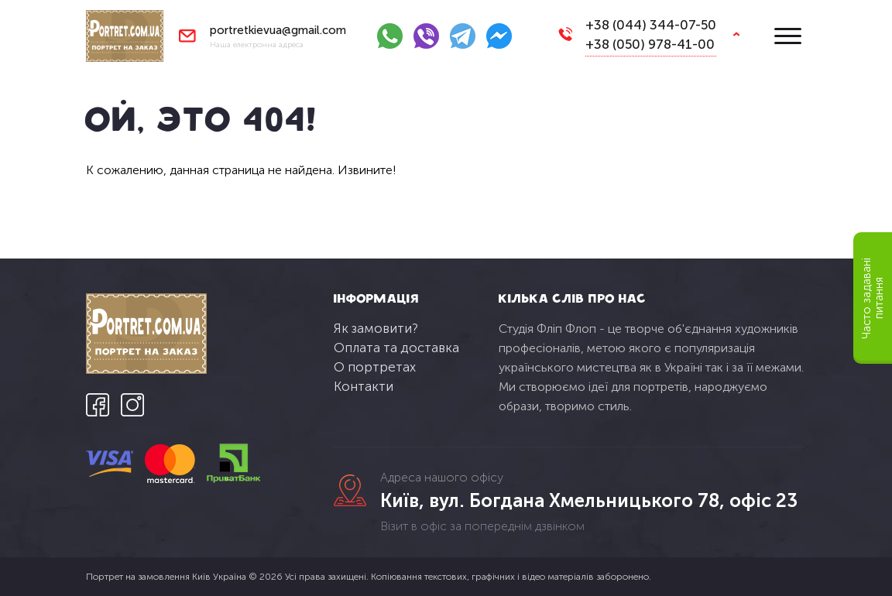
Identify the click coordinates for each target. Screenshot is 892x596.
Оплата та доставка (396, 347)
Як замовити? (376, 328)
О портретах (375, 367)
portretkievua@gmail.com (278, 30)
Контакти (363, 386)
